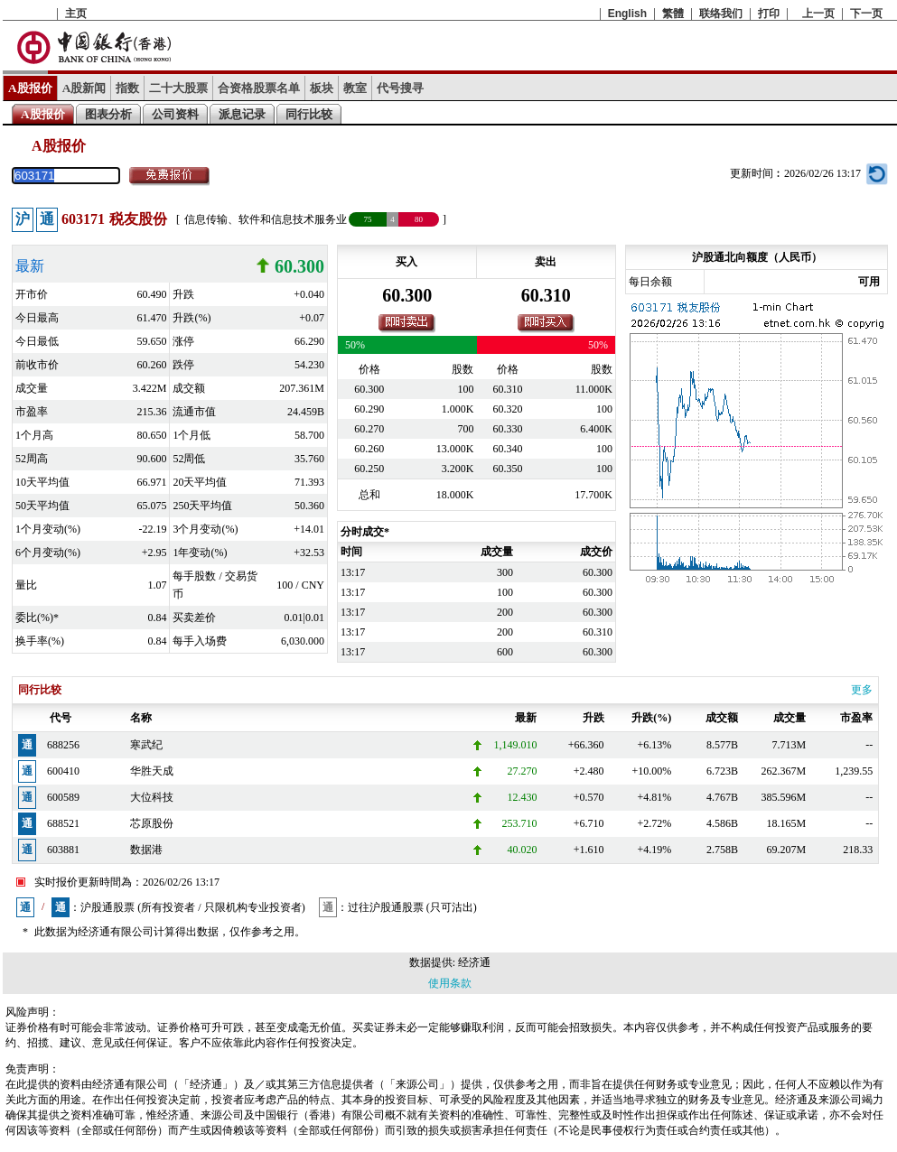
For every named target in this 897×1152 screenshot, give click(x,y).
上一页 (818, 13)
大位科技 (151, 797)
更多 (862, 689)
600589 (63, 797)
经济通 (474, 962)
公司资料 (175, 114)
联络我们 (721, 13)
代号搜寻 (400, 88)
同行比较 (308, 114)
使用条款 (450, 983)
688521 (63, 823)
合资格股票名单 (259, 88)
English (627, 13)
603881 (63, 849)
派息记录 (242, 114)
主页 (76, 13)
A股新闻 (84, 88)
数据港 (146, 849)
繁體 (673, 13)
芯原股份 (151, 823)
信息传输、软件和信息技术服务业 (265, 219)
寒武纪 (146, 745)
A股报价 (30, 88)
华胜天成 (151, 771)
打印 (769, 13)
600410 (63, 771)
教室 (355, 88)
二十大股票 (178, 88)
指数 (127, 88)
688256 (63, 745)
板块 (321, 88)
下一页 (866, 13)
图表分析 (108, 114)
